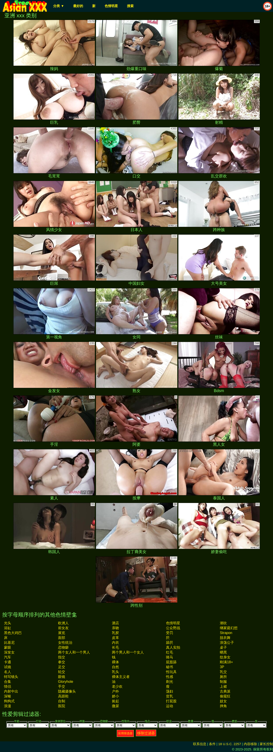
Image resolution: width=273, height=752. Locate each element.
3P (222, 667)
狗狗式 (9, 701)
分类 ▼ (58, 6)
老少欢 (117, 686)
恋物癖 (63, 647)
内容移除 (250, 744)
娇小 (115, 696)
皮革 (115, 638)
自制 (61, 701)
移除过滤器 (146, 733)
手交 (61, 686)
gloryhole (65, 681)
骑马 (169, 657)
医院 (61, 706)
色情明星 (111, 6)
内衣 (115, 642)
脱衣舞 (225, 638)
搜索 (130, 6)
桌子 (223, 647)
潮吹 (223, 623)
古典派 (225, 691)
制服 (223, 681)
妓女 (223, 701)
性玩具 (171, 672)
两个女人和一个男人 (74, 652)
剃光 (169, 681)
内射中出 (11, 691)
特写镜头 (11, 677)
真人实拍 (173, 647)
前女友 (63, 628)
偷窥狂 (225, 696)
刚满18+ (226, 662)
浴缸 (7, 628)
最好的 (78, 6)
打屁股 (171, 701)
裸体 (115, 662)
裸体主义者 (121, 677)
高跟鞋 (63, 696)
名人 (7, 672)
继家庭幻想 (229, 628)
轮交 (61, 672)
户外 (115, 691)
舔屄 (169, 642)
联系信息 (199, 744)
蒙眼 (7, 647)
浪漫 (7, 706)
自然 (115, 667)
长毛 (115, 647)
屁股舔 (171, 662)
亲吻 (115, 628)
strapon (226, 633)
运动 (169, 706)
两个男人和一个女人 (128, 652)
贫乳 (169, 696)
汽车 (7, 657)
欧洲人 (63, 623)
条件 (212, 744)
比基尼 (9, 642)
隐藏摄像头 (67, 691)
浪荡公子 (227, 642)
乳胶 (115, 633)
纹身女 (225, 657)
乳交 (223, 672)
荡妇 (169, 691)
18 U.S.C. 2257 (229, 744)
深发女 (9, 652)
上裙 (223, 686)
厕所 (223, 677)
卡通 (7, 662)
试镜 (7, 667)
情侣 (7, 686)
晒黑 (223, 652)
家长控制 (266, 744)
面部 (61, 638)
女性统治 (65, 642)
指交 (61, 657)
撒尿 (115, 706)
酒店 (115, 623)
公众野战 (173, 628)
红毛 (169, 652)
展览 (61, 633)
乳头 (115, 672)
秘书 (169, 667)
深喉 (7, 696)
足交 (61, 667)
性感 (169, 677)
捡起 (115, 701)
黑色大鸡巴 (13, 633)
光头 (7, 623)
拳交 (61, 662)
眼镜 (61, 677)
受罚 (169, 633)
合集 (7, 681)
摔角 (223, 706)
